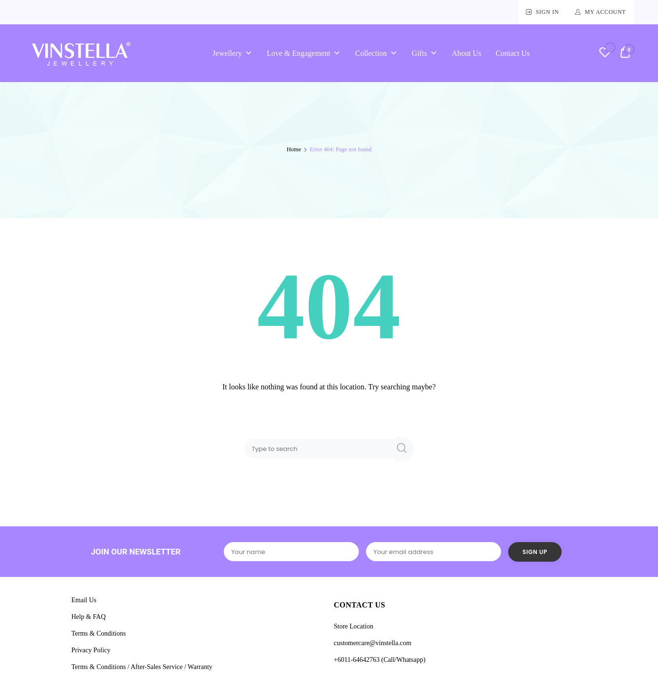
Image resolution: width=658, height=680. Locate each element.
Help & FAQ (89, 616)
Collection (376, 53)
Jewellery (232, 53)
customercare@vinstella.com (373, 643)
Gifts (425, 53)
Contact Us (513, 53)
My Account (605, 12)
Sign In (547, 12)
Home (294, 149)
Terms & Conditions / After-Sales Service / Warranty (142, 666)
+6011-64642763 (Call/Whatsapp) (380, 659)
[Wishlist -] (604, 54)
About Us (466, 53)
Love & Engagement (304, 53)
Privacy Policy (91, 650)
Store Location (354, 626)
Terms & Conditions (99, 633)
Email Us (84, 600)
